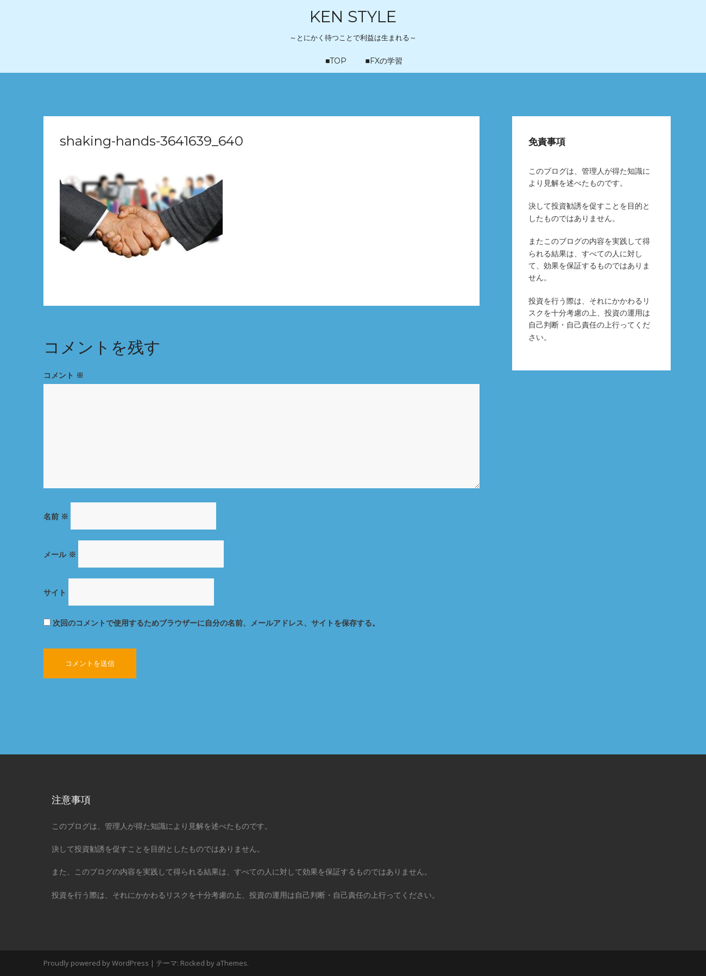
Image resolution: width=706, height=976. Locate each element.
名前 (55, 516)
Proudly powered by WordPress (96, 963)
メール (59, 554)
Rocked (192, 963)
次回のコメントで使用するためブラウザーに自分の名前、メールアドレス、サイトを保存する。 (216, 623)
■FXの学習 (383, 61)
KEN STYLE (353, 16)
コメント (63, 375)
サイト (54, 592)
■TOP (335, 61)
